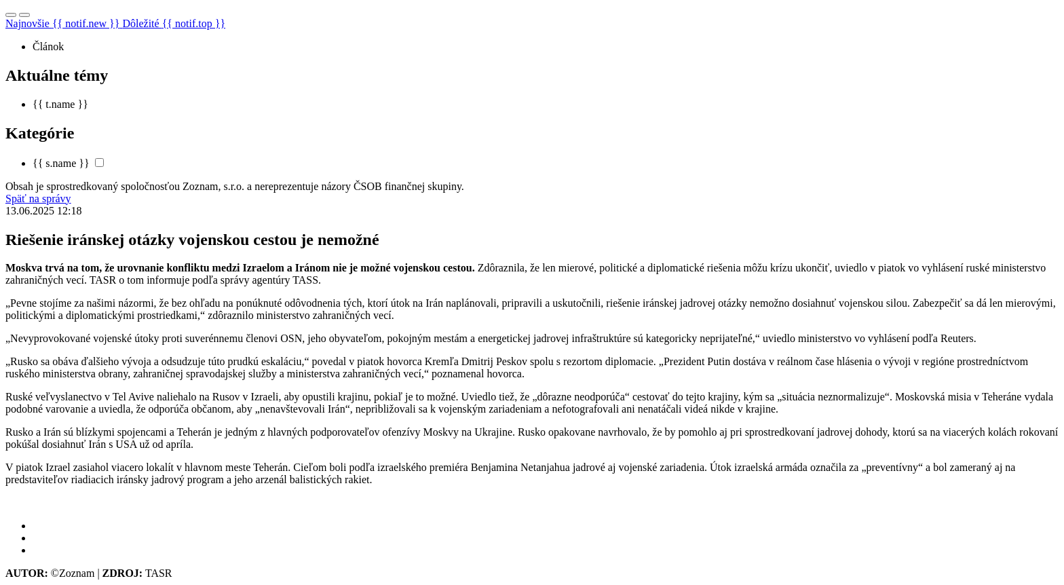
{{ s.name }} (61, 163)
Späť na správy (38, 198)
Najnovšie (63, 23)
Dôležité (173, 23)
